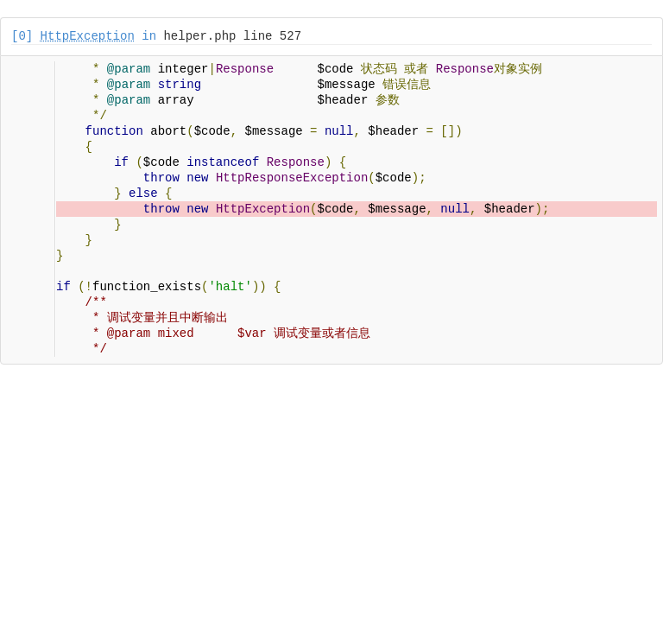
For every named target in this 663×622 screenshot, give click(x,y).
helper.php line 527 (232, 36)
